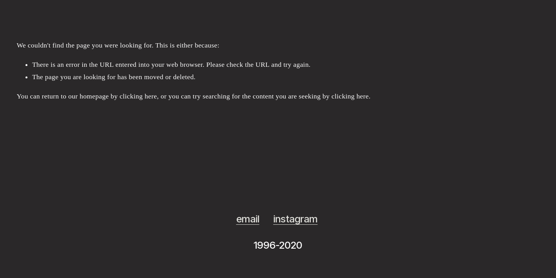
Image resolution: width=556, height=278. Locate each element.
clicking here (138, 96)
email (247, 219)
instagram (295, 219)
